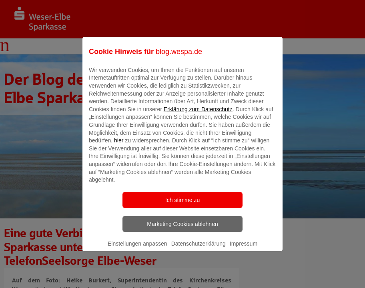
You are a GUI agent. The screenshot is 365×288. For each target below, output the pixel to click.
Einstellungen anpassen (137, 249)
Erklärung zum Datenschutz (198, 115)
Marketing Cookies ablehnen (182, 229)
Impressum (243, 249)
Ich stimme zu (182, 205)
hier (118, 146)
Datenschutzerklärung (198, 249)
